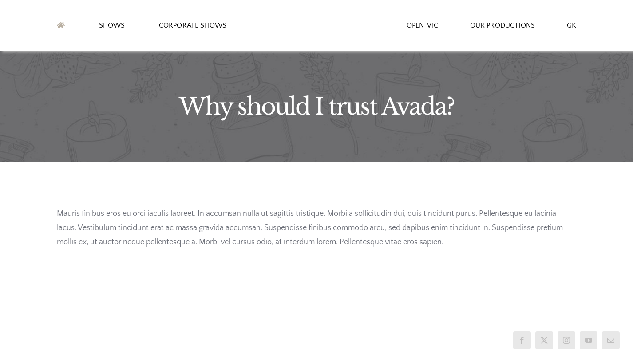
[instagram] (566, 340)
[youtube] (588, 340)
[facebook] (522, 340)
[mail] (611, 340)
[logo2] (316, 21)
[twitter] (544, 340)
